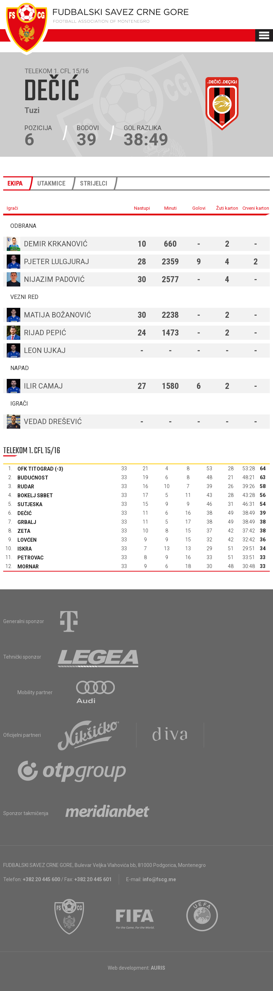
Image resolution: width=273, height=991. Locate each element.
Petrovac (30, 558)
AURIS (158, 968)
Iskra (24, 549)
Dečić (24, 513)
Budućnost (32, 478)
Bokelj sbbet (35, 495)
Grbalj (26, 522)
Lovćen (27, 540)
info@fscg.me (159, 879)
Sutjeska (29, 504)
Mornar (28, 566)
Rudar (25, 486)
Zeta (23, 531)
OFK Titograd (35, 469)
